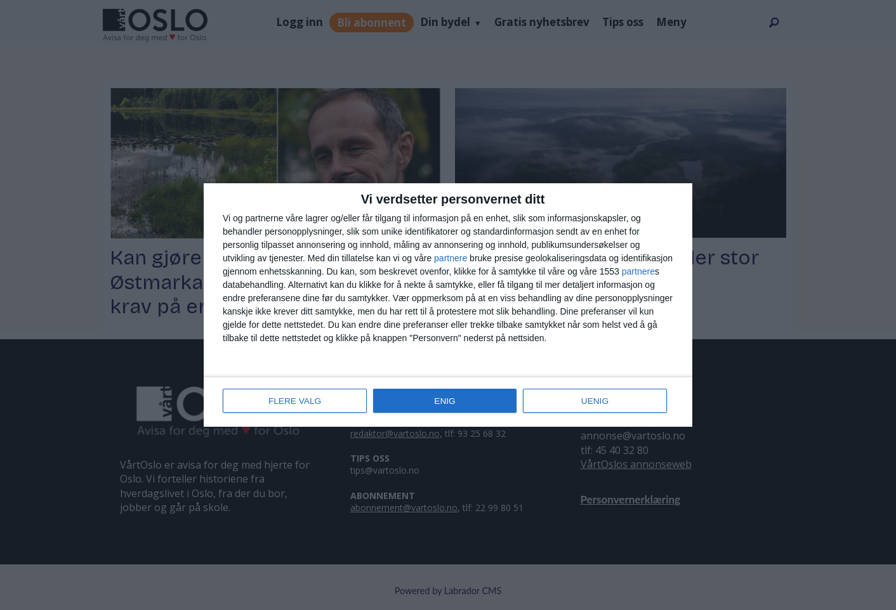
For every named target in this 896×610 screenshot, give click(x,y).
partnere (450, 258)
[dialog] (448, 305)
